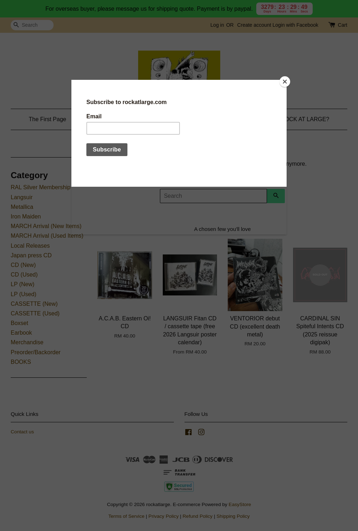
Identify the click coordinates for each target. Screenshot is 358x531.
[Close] (284, 81)
